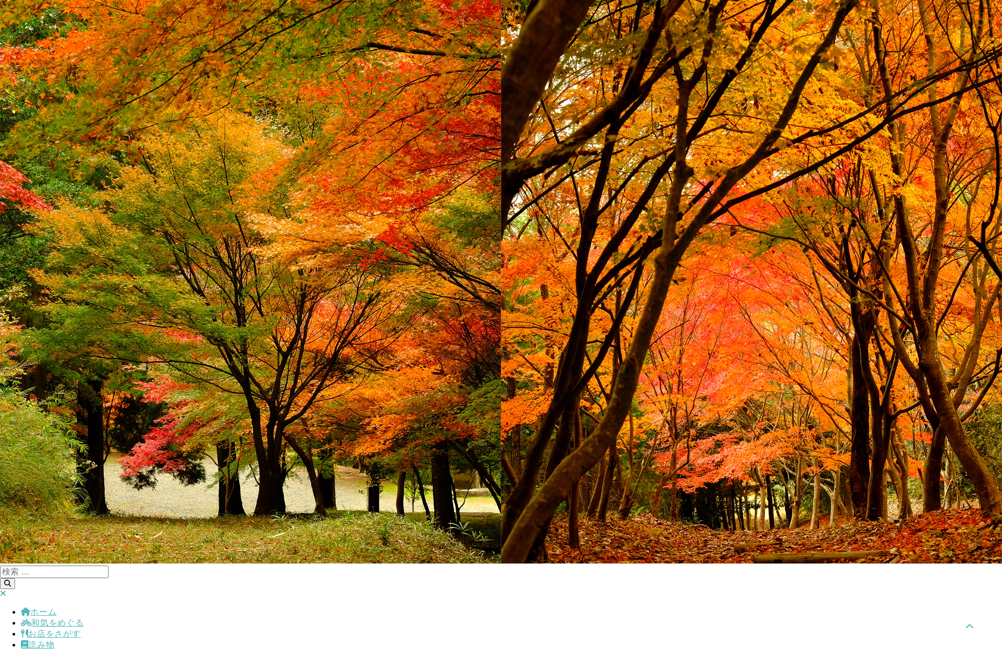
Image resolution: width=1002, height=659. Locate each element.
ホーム (38, 611)
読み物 (37, 644)
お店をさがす (51, 633)
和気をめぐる (52, 622)
